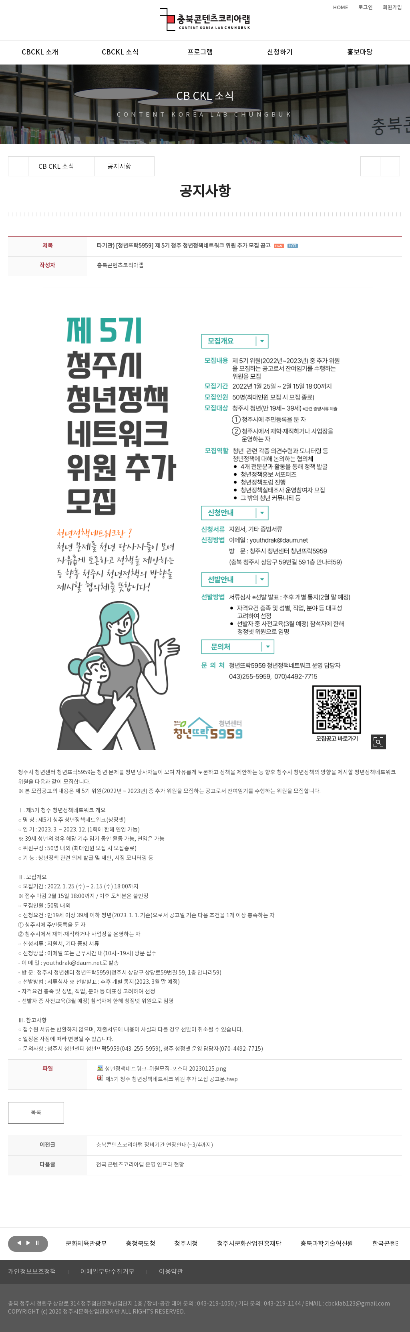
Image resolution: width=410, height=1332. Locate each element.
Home (10, 161)
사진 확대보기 (379, 742)
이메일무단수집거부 (107, 1271)
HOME (340, 7)
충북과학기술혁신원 (326, 1243)
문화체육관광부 (86, 1243)
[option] (86, 1244)
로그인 (365, 7)
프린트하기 (390, 166)
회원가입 (392, 7)
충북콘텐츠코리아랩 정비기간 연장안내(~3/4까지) (154, 1145)
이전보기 (19, 1243)
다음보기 (28, 1243)
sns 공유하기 (370, 166)
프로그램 (200, 52)
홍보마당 (360, 52)
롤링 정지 (37, 1243)
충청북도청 (140, 1243)
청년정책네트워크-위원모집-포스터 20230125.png (162, 1069)
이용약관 (171, 1271)
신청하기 (280, 52)
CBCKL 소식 (120, 52)
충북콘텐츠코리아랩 (162, 12)
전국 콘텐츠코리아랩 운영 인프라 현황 (140, 1165)
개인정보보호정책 (32, 1271)
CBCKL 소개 (40, 52)
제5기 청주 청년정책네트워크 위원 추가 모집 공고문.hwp (167, 1079)
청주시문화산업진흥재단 (249, 1243)
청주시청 (185, 1243)
